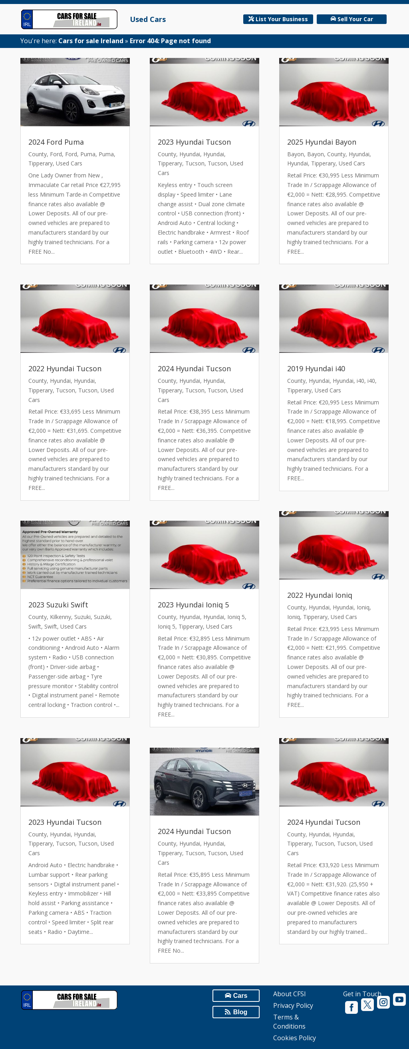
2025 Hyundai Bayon (321, 142)
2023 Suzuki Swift (58, 604)
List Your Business (282, 19)
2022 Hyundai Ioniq (319, 595)
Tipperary (40, 163)
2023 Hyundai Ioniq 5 (193, 604)
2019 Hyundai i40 (316, 368)
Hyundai (60, 380)
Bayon (295, 154)
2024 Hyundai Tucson (194, 368)
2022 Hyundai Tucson (64, 368)
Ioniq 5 (236, 617)
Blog (240, 1012)
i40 (360, 380)
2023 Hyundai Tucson (64, 822)
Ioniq (363, 607)
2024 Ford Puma (56, 142)
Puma (87, 154)
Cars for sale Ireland (90, 40)
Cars (240, 995)
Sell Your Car (355, 19)
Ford (56, 154)
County (37, 154)
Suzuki (82, 617)
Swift (34, 626)
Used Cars (148, 19)
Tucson (65, 390)
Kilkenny (60, 617)
